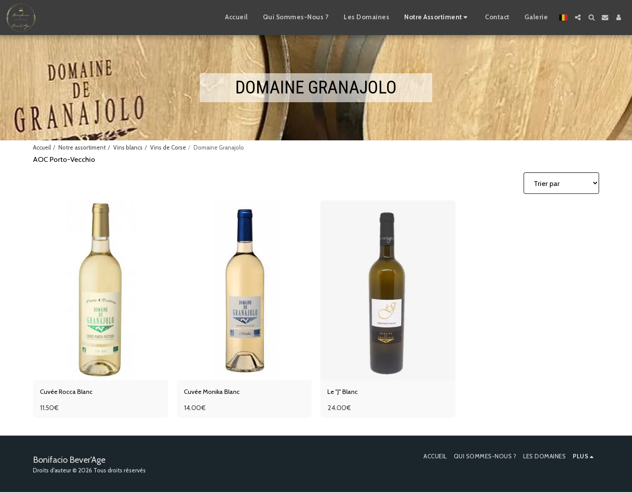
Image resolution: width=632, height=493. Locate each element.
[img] (100, 290)
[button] (577, 17)
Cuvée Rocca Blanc (70, 392)
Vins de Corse (168, 147)
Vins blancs (128, 147)
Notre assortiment (82, 147)
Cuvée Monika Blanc (216, 392)
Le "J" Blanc (344, 392)
